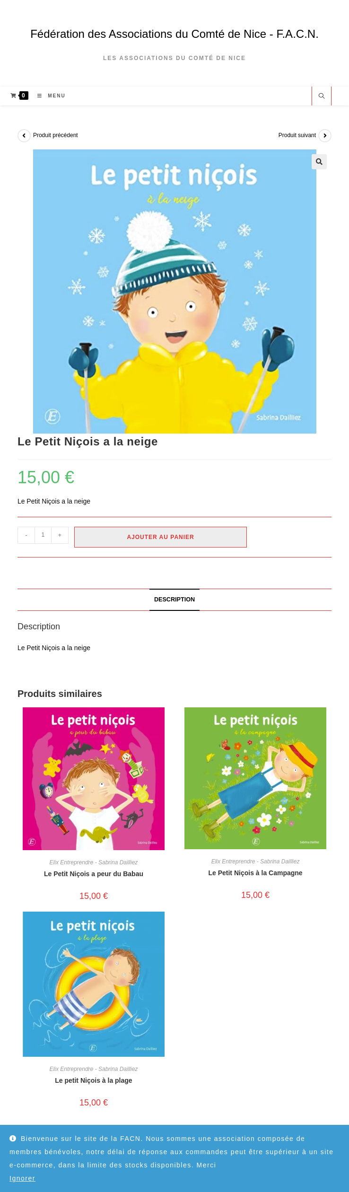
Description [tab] (174, 599)
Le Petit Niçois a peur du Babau (93, 874)
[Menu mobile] (47, 95)
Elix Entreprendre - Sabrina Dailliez (94, 862)
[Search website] (321, 97)
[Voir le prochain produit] (325, 135)
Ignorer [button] (22, 1178)
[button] (319, 161)
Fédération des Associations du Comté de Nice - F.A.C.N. (174, 33)
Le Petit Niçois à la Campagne (255, 873)
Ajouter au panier (160, 537)
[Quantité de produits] (43, 535)
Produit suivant (297, 135)
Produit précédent (55, 135)
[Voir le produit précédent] (24, 135)
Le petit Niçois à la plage (93, 1080)
